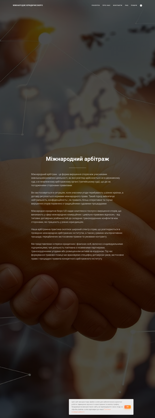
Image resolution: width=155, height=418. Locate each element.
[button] (141, 5)
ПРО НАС (106, 5)
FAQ (126, 5)
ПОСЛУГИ (96, 5)
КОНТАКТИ (117, 5)
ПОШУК (134, 5)
